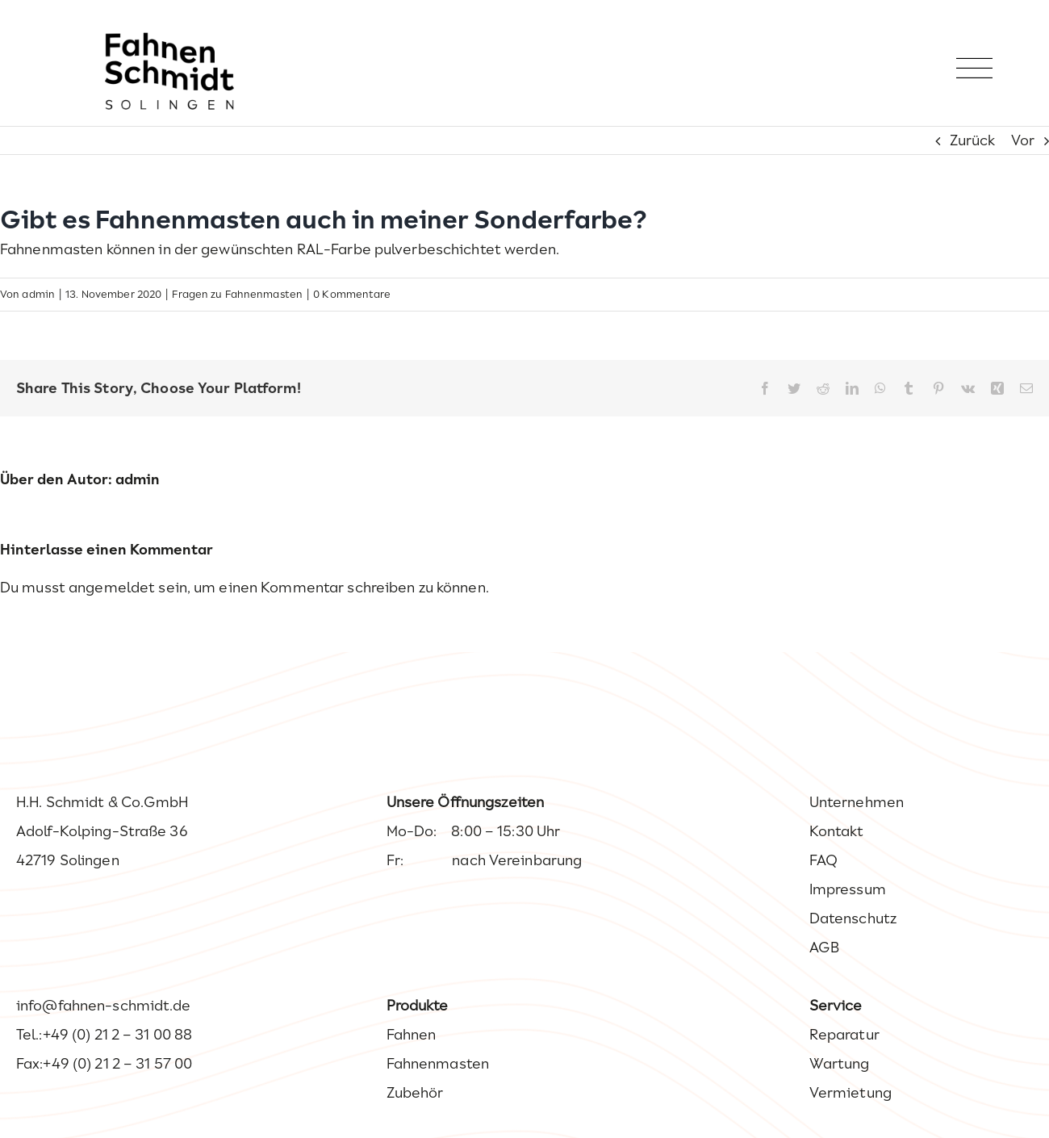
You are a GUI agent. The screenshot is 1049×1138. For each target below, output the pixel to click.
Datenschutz (852, 918)
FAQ (823, 860)
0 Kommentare (352, 294)
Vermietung (850, 1093)
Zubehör (415, 1093)
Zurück (973, 140)
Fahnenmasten (438, 1064)
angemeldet (112, 587)
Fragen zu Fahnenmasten (237, 294)
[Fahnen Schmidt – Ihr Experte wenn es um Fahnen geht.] (169, 39)
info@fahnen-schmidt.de (103, 1006)
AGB (824, 947)
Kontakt (836, 831)
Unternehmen (856, 802)
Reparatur (844, 1035)
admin (38, 294)
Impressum (847, 889)
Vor (1022, 140)
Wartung (839, 1064)
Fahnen (412, 1035)
